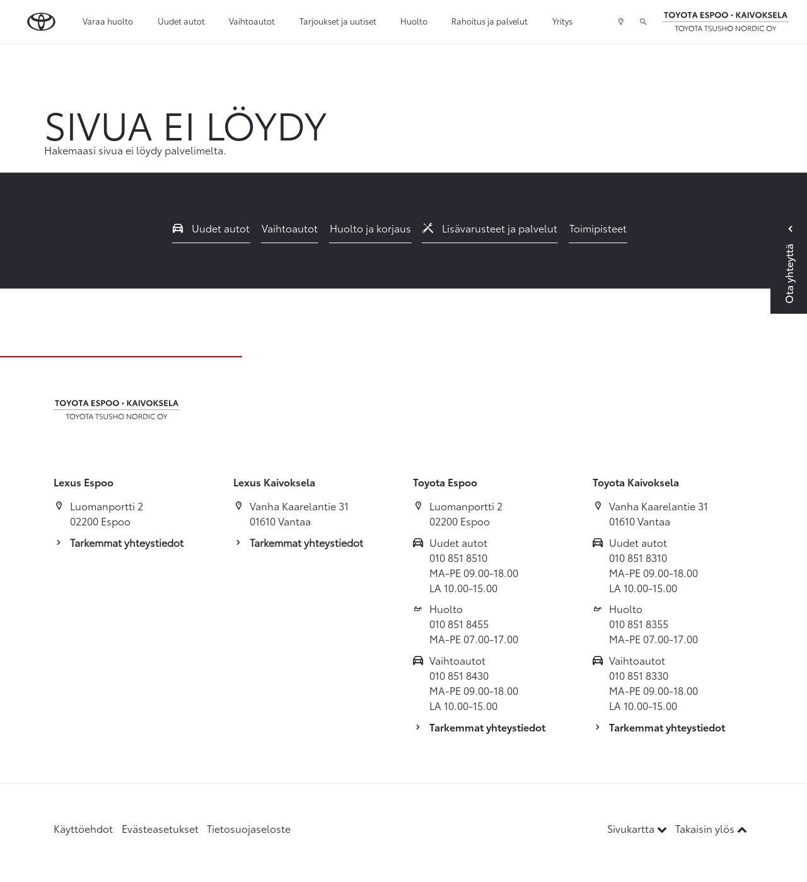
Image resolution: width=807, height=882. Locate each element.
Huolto (413, 20)
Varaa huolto (108, 20)
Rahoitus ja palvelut (489, 20)
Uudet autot (181, 20)
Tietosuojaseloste (249, 828)
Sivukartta (638, 828)
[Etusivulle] (726, 22)
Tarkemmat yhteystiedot (126, 542)
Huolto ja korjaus (370, 227)
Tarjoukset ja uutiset (337, 20)
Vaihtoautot (252, 20)
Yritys (562, 20)
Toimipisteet (598, 227)
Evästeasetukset (160, 828)
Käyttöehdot (83, 828)
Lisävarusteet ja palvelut (489, 227)
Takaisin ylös (711, 828)
